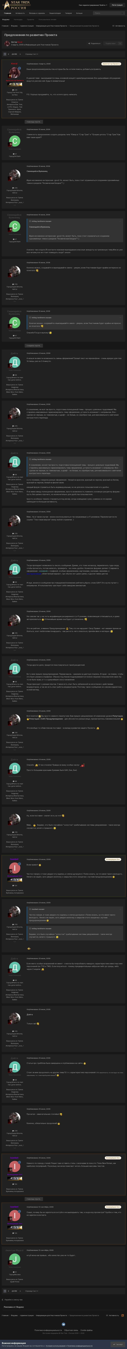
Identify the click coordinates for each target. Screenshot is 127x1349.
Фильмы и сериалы (37, 13)
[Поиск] (100, 13)
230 (14, 90)
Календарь (18, 19)
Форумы (5, 19)
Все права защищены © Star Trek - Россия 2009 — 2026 (63, 1333)
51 (15, 1272)
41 (15, 154)
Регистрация (117, 5)
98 (15, 375)
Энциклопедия (55, 13)
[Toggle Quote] (30, 221)
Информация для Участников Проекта (41, 45)
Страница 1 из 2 (31, 54)
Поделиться (94, 43)
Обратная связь (71, 1330)
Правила (30, 19)
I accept (118, 1344)
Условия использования (55, 1346)
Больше (79, 13)
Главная (7, 14)
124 (14, 885)
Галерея (68, 13)
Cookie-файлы (86, 1330)
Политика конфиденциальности (48, 1330)
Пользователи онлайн (47, 19)
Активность (20, 13)
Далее (14, 54)
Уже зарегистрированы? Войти (93, 5)
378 (14, 188)
